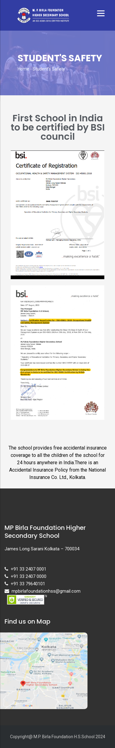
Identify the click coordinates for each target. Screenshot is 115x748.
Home (23, 68)
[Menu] (100, 13)
